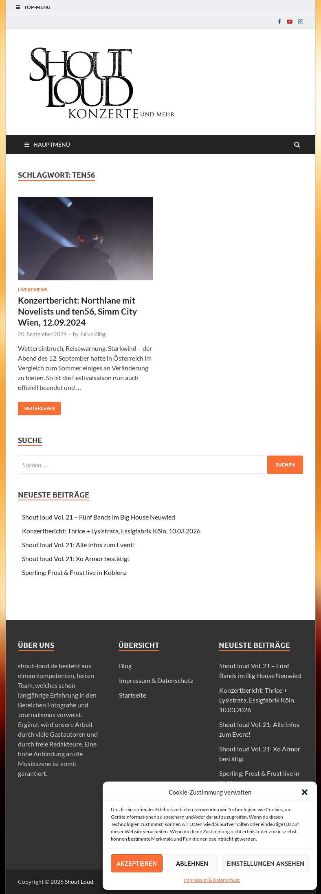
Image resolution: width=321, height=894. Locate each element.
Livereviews (32, 290)
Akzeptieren (137, 863)
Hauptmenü (51, 144)
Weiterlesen (36, 406)
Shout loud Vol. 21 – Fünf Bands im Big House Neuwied (98, 517)
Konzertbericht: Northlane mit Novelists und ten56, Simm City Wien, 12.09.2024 (77, 311)
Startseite (132, 695)
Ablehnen (192, 863)
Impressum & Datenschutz (212, 880)
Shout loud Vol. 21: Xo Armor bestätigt (76, 558)
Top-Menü (37, 7)
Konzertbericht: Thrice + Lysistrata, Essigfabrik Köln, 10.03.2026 (111, 531)
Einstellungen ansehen (265, 863)
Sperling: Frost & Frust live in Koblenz (74, 572)
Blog (125, 665)
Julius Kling (93, 334)
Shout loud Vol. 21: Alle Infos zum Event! (78, 544)
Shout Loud (79, 881)
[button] (305, 792)
